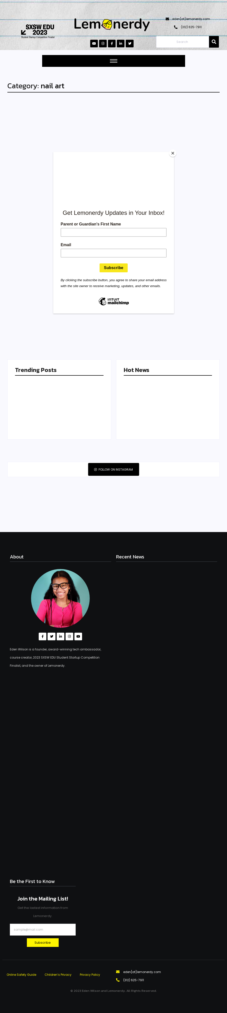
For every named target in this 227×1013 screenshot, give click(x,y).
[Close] (172, 153)
